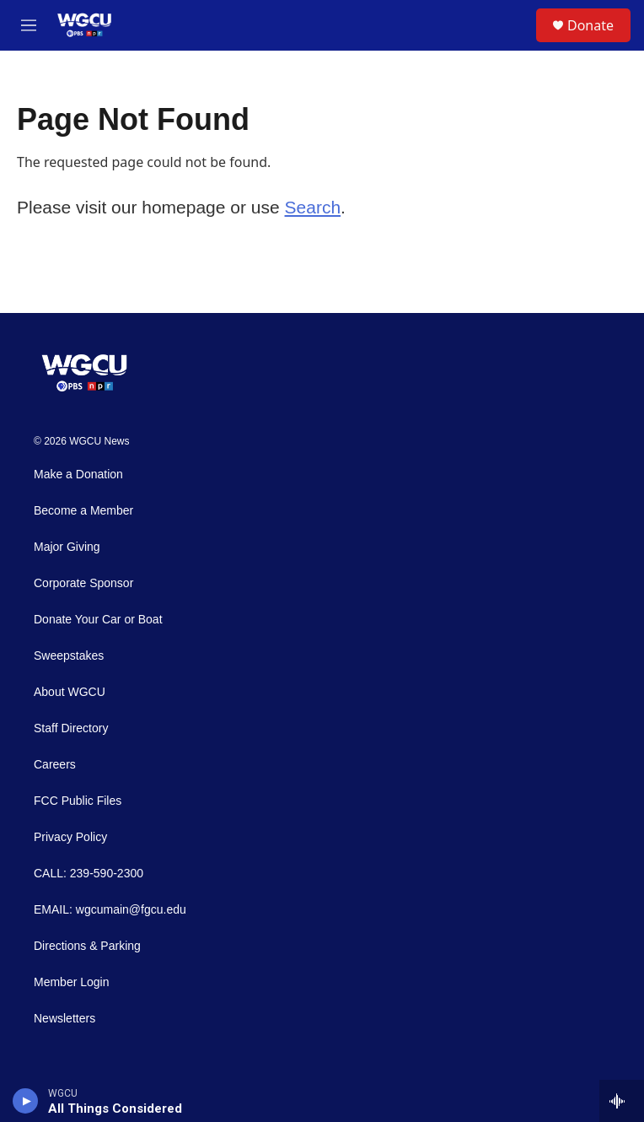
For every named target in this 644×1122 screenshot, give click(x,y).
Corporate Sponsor (83, 583)
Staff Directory (71, 728)
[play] (25, 1100)
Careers (55, 764)
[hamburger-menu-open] (28, 25)
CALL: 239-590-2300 (88, 873)
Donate (590, 25)
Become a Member (83, 510)
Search (313, 207)
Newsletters (64, 1018)
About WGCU (69, 692)
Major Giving (67, 547)
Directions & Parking (87, 946)
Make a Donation (78, 474)
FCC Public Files (77, 801)
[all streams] (621, 1101)
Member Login (72, 982)
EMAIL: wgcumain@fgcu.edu (110, 910)
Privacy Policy (70, 837)
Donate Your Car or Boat (98, 619)
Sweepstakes (69, 656)
